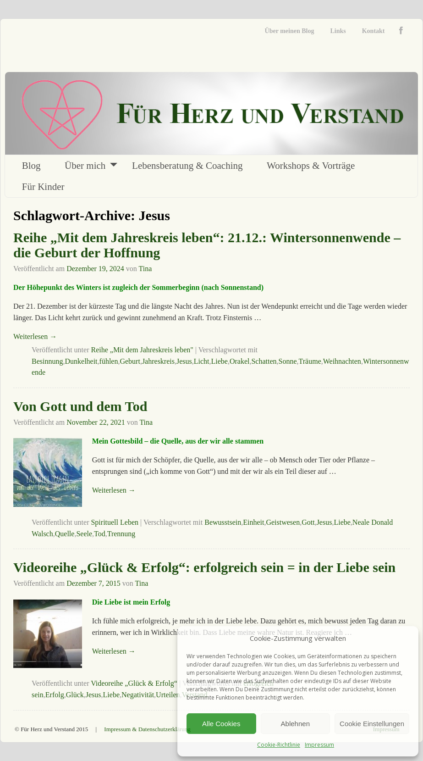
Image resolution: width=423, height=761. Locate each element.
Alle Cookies (221, 724)
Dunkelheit (81, 361)
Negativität (137, 695)
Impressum (319, 745)
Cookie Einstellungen (372, 724)
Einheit (253, 522)
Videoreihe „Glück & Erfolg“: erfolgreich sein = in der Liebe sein (204, 567)
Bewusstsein (222, 522)
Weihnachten (342, 361)
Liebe (219, 361)
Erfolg (54, 695)
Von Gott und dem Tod (80, 406)
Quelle (65, 534)
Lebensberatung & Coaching (187, 165)
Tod (99, 534)
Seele (84, 534)
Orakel (240, 361)
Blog (31, 165)
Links (338, 31)
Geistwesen (283, 522)
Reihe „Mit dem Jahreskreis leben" (142, 350)
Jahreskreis (158, 361)
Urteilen (168, 695)
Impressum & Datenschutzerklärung (147, 729)
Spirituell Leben (114, 522)
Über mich (85, 165)
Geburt (130, 361)
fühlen (108, 361)
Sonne (288, 361)
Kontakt (373, 31)
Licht (201, 361)
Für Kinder (43, 186)
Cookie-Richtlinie (278, 745)
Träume (310, 361)
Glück (75, 695)
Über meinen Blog (289, 31)
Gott (308, 522)
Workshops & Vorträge (311, 165)
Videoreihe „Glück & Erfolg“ (134, 683)
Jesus (184, 361)
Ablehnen (295, 724)
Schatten (263, 361)
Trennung (121, 534)
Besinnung (47, 361)
